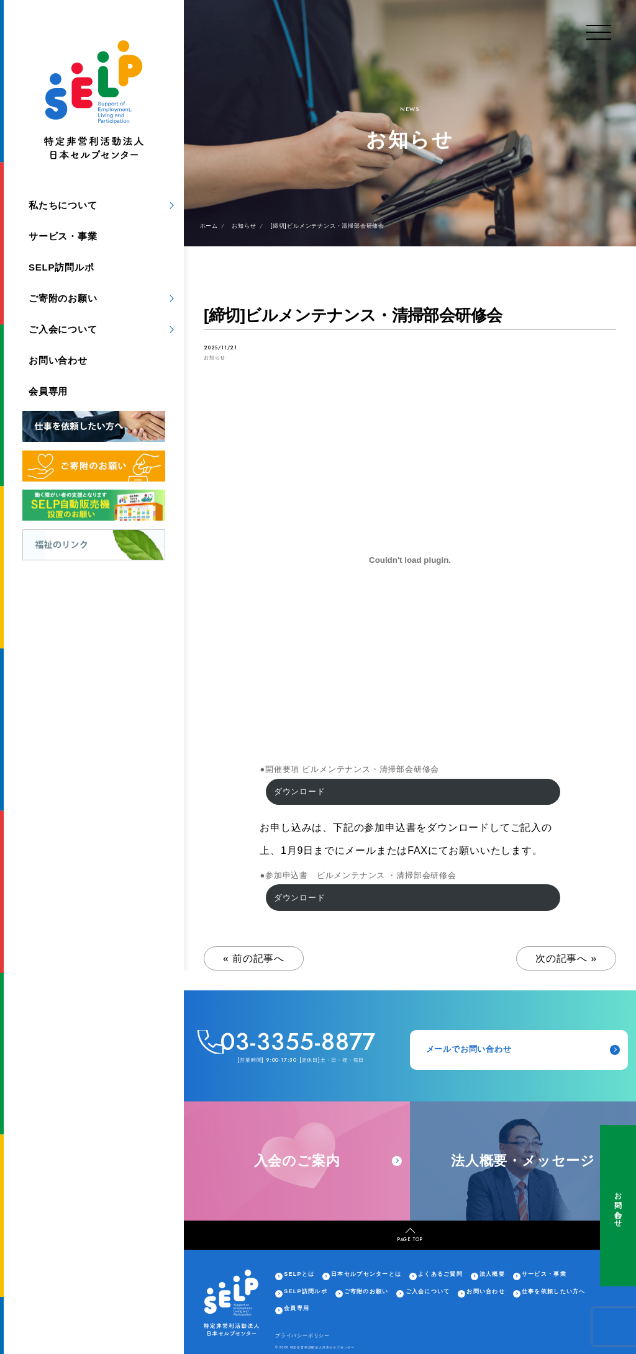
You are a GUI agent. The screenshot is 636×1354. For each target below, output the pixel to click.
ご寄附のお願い (63, 298)
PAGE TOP (410, 1235)
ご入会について (63, 329)
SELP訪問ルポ (61, 267)
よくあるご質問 (440, 1274)
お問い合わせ (618, 1205)
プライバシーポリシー (302, 1335)
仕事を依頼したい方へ (554, 1291)
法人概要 (492, 1274)
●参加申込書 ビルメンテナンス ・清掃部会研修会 (358, 875)
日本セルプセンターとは (366, 1274)
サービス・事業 (63, 236)
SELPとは (299, 1274)
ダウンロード (299, 791)
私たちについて (63, 205)
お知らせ (214, 358)
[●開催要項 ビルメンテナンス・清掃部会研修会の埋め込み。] (410, 560)
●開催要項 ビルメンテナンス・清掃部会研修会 (349, 769)
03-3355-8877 (298, 1042)
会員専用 (48, 391)
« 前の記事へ (253, 958)
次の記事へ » (566, 958)
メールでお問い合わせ (523, 1049)
